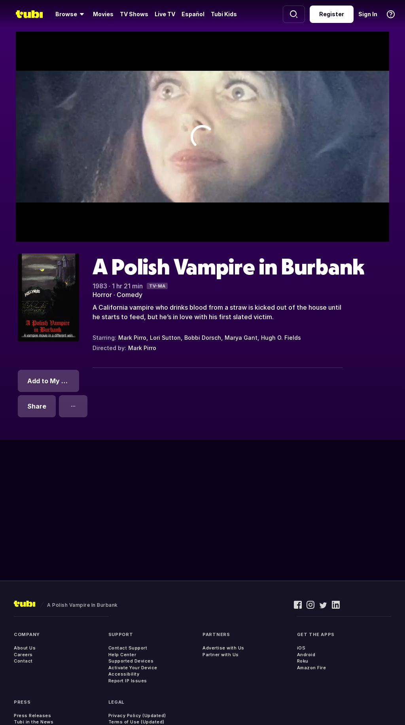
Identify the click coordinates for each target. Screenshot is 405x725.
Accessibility (124, 674)
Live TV (165, 14)
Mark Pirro (132, 337)
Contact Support (128, 648)
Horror (102, 295)
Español (193, 14)
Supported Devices (131, 661)
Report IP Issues (127, 680)
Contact (23, 661)
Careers (23, 654)
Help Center (122, 654)
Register (331, 14)
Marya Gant (241, 337)
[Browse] (71, 14)
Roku (302, 661)
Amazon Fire (311, 667)
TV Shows (134, 14)
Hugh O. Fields (281, 337)
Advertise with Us (223, 648)
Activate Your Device (132, 667)
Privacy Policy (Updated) (137, 715)
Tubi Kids (224, 14)
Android (306, 654)
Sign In (367, 14)
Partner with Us (220, 654)
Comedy (129, 295)
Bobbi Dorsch (202, 337)
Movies (103, 14)
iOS (301, 648)
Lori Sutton (165, 337)
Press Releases (32, 715)
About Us (25, 648)
